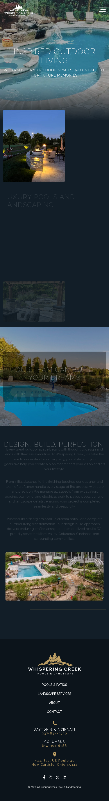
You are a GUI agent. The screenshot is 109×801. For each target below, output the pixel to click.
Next (17, 609)
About (54, 702)
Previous (6, 609)
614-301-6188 (54, 745)
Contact (54, 711)
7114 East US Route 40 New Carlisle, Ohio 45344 (55, 762)
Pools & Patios (54, 685)
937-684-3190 (54, 733)
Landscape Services (54, 694)
